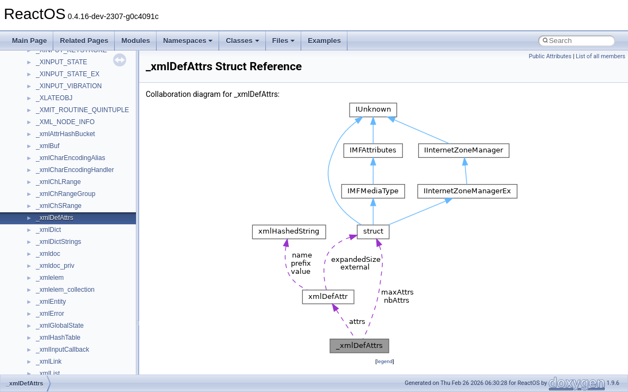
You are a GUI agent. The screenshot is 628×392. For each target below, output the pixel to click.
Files (283, 40)
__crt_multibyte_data (66, 256)
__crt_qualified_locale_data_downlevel (92, 280)
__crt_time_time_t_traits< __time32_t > (92, 352)
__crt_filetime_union (65, 112)
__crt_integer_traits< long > (75, 136)
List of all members (600, 56)
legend (385, 361)
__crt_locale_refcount (67, 208)
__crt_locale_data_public (72, 184)
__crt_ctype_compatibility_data (81, 100)
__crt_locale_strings (65, 232)
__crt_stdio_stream (63, 316)
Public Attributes (549, 56)
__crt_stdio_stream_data (72, 328)
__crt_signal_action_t (66, 304)
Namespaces (188, 40)
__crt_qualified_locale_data (75, 268)
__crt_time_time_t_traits (70, 340)
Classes (242, 40)
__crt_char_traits (60, 64)
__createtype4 (56, 52)
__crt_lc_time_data (63, 160)
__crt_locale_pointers (67, 196)
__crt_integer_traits (64, 124)
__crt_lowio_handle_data (72, 244)
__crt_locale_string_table (72, 220)
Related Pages (84, 40)
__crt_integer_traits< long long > (82, 148)
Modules (135, 40)
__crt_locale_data (62, 172)
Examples (324, 40)
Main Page (29, 40)
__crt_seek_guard (62, 292)
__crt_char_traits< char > (72, 76)
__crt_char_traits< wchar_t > (77, 88)
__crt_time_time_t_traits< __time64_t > (92, 363)
